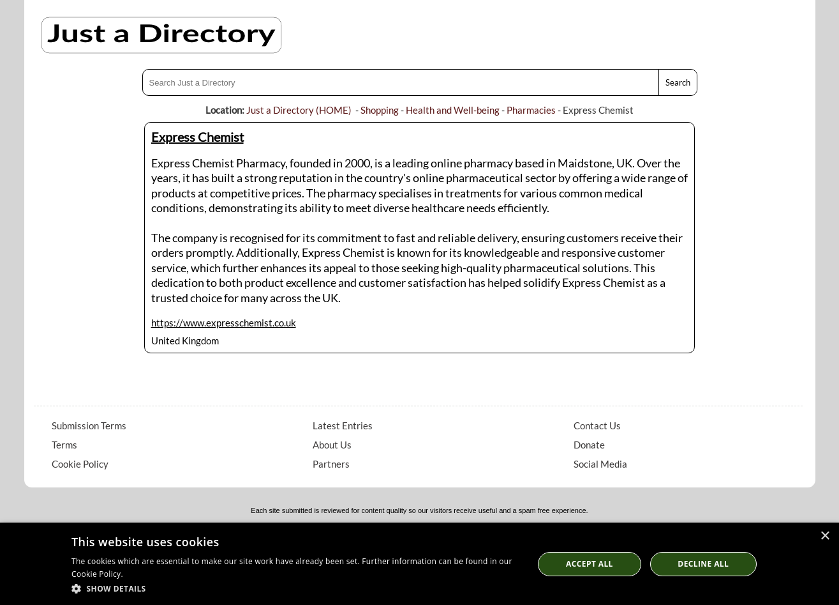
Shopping (379, 110)
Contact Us (597, 425)
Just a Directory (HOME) (299, 110)
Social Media (600, 464)
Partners (331, 464)
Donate (589, 444)
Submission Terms (89, 425)
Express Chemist (197, 136)
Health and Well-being (453, 110)
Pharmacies (531, 110)
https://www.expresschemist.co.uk (223, 322)
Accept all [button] (589, 563)
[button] (295, 588)
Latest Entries (343, 425)
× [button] (824, 536)
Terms (64, 444)
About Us (332, 444)
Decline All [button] (703, 563)
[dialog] (419, 564)
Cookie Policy (80, 464)
